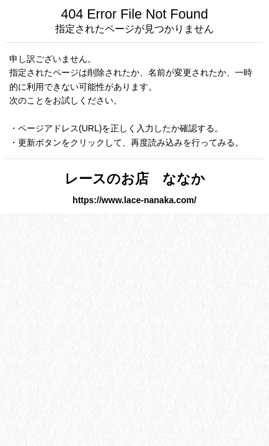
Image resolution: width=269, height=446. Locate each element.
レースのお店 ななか (148, 178)
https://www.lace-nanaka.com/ (134, 200)
